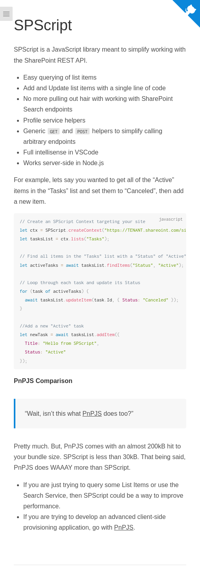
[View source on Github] (186, 15)
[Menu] (6, 292)
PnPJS (92, 413)
